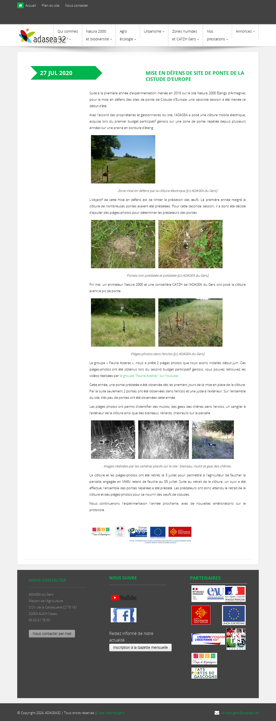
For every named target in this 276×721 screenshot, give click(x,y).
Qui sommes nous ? (68, 35)
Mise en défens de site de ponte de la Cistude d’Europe (195, 75)
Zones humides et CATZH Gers (184, 35)
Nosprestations (216, 35)
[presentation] (236, 19)
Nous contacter (76, 5)
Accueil (30, 5)
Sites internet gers (111, 712)
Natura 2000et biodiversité (97, 35)
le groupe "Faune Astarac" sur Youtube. (149, 375)
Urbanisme (152, 31)
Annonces (244, 31)
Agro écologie (126, 35)
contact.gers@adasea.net (240, 712)
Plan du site (50, 5)
